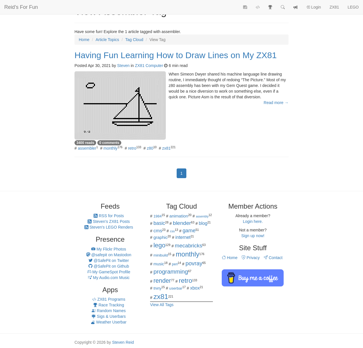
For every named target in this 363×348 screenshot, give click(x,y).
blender (182, 223)
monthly (111, 148)
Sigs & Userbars (109, 316)
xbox (195, 288)
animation (179, 215)
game (189, 230)
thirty (158, 288)
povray (193, 263)
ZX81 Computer (149, 65)
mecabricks (188, 246)
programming (171, 271)
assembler (87, 148)
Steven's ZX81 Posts (109, 221)
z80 (150, 148)
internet (183, 237)
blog (203, 223)
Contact (273, 257)
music (159, 264)
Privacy (250, 257)
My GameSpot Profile (108, 272)
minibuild (161, 255)
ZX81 (334, 7)
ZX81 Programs (108, 299)
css (172, 231)
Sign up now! (253, 235)
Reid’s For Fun (21, 7)
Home (229, 257)
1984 (158, 216)
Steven (123, 65)
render (162, 280)
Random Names (109, 310)
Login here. (253, 221)
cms (158, 230)
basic (159, 223)
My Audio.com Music (109, 277)
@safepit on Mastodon (108, 255)
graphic (161, 237)
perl (175, 264)
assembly (202, 216)
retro (132, 148)
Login (313, 7)
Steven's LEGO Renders (108, 227)
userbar (175, 288)
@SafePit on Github (108, 266)
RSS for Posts (109, 215)
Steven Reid (123, 342)
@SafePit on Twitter (108, 260)
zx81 (166, 148)
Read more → (276, 102)
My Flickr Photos (108, 249)
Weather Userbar (108, 322)
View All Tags (162, 304)
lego (160, 245)
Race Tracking (108, 305)
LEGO (353, 7)
